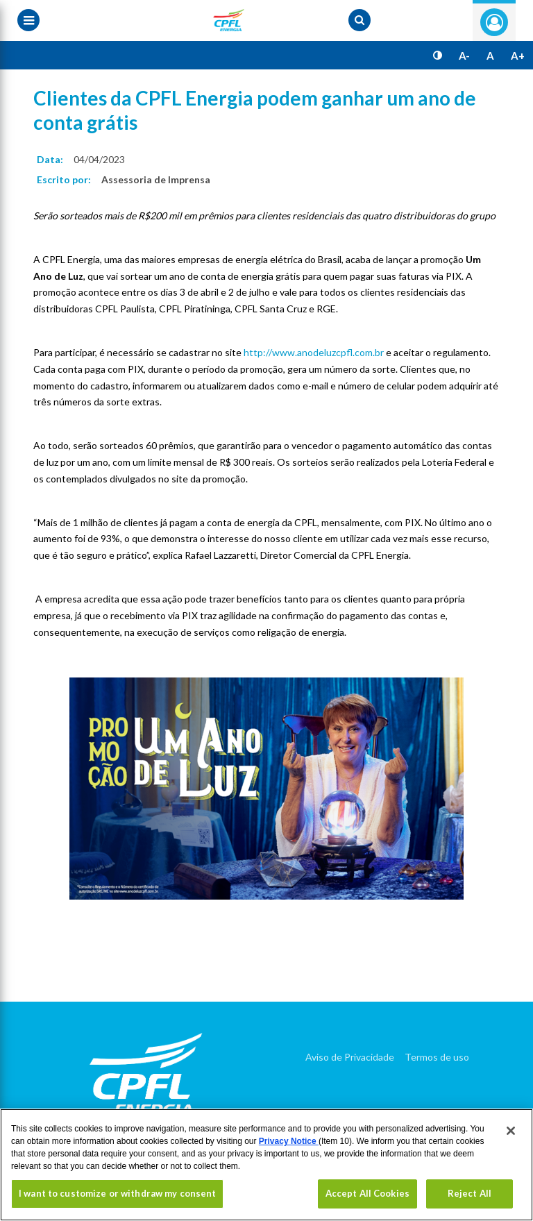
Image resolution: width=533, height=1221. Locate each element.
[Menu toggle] (28, 20)
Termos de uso (437, 1057)
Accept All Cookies (367, 1193)
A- (464, 55)
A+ (518, 55)
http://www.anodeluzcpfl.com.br (314, 352)
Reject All (469, 1193)
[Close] (511, 1130)
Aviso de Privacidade (349, 1057)
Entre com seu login (494, 22)
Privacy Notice (289, 1141)
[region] (266, 1165)
